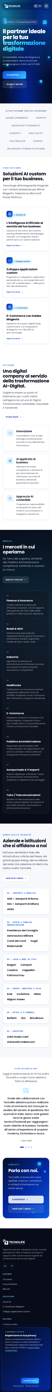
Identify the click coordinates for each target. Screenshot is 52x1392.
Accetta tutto (29, 1380)
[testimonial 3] (28, 1147)
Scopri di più (13, 416)
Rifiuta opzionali (32, 1386)
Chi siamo (7, 1279)
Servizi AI (7, 1302)
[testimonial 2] (26, 1147)
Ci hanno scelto (10, 1324)
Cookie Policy (11, 1350)
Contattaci (14, 74)
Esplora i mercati (16, 579)
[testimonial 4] (31, 1147)
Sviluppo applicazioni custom (16, 1311)
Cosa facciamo (10, 1284)
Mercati (6, 1289)
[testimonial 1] (22, 1147)
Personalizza (18, 1386)
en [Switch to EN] (40, 6)
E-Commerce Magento (13, 1306)
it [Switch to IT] (35, 6)
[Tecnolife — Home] (12, 6)
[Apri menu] (46, 6)
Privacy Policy (33, 1347)
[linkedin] (5, 1265)
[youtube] (11, 1265)
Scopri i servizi (15, 84)
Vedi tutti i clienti (16, 878)
